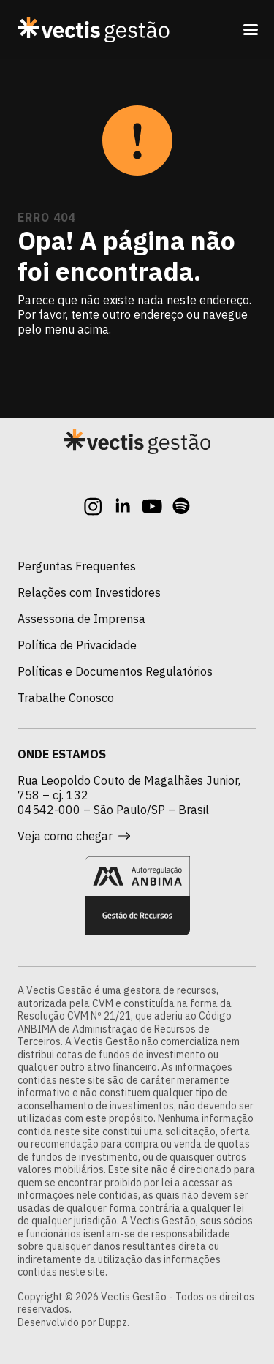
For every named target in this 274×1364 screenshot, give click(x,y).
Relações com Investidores (89, 592)
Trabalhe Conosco (66, 697)
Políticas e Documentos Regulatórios (115, 671)
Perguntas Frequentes (77, 566)
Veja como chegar (74, 836)
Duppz (113, 1322)
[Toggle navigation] (250, 29)
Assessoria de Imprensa (81, 618)
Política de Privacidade (77, 645)
